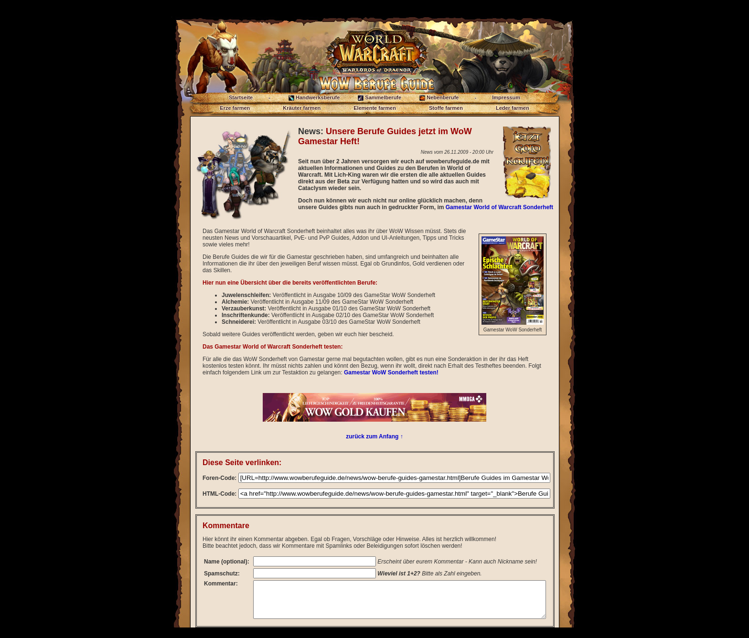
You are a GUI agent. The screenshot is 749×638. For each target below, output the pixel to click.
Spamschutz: (222, 577)
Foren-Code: (219, 478)
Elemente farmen (374, 108)
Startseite (241, 97)
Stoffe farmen (446, 108)
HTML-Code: (219, 493)
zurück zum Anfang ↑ (374, 436)
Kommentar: (221, 587)
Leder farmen (512, 108)
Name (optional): (218, 563)
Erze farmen (235, 108)
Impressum (506, 97)
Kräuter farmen (302, 108)
